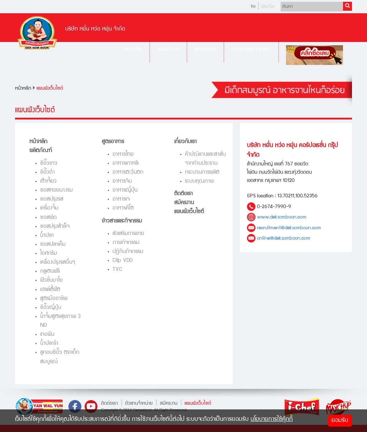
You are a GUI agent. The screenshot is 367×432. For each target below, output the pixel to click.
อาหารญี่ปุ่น (125, 190)
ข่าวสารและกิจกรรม (251, 49)
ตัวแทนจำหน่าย (139, 403)
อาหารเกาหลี (125, 163)
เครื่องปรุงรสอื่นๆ (57, 262)
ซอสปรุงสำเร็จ (55, 226)
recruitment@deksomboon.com (289, 228)
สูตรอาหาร (205, 49)
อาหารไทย (123, 154)
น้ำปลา (47, 235)
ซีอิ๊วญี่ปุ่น (50, 307)
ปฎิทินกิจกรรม (128, 251)
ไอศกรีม (48, 253)
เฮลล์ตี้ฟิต (50, 289)
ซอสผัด (48, 217)
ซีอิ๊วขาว (48, 163)
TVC (117, 269)
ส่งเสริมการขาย (128, 233)
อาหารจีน (122, 181)
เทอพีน (47, 334)
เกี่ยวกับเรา (185, 142)
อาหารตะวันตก (128, 172)
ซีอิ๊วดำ (47, 172)
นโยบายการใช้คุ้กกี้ (272, 419)
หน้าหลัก (133, 49)
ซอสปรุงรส (51, 199)
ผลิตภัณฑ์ (168, 49)
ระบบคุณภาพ (199, 181)
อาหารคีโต (123, 208)
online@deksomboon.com (283, 238)
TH (253, 7)
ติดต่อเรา (183, 194)
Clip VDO (123, 260)
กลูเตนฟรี (50, 271)
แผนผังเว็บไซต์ (50, 88)
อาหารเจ (121, 199)
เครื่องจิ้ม (49, 208)
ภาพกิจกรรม (126, 242)
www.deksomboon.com (281, 217)
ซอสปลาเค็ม (53, 244)
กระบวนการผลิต (202, 172)
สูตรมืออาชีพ (53, 298)
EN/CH (268, 7)
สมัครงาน (184, 203)
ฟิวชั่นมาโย (51, 280)
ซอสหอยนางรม (56, 190)
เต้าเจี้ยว (48, 181)
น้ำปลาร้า (49, 343)
